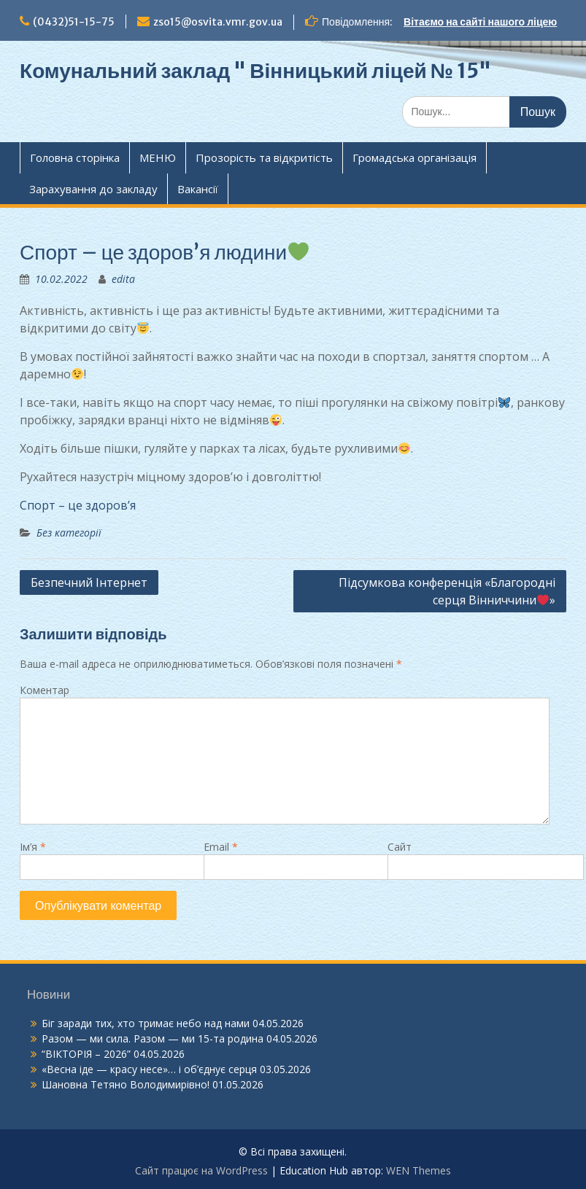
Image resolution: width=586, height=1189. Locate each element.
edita (123, 279)
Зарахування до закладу (93, 189)
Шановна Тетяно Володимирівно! (125, 1084)
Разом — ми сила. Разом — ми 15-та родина (152, 1038)
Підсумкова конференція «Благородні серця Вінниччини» (447, 591)
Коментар (44, 690)
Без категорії (68, 532)
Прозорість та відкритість (264, 157)
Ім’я (33, 847)
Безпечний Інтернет (89, 582)
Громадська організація (414, 157)
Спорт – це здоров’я (78, 505)
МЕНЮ (157, 157)
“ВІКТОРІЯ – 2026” (86, 1054)
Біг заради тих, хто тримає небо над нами (146, 1023)
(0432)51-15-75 (74, 21)
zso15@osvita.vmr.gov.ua (217, 21)
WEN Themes (418, 1170)
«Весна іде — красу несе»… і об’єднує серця (149, 1069)
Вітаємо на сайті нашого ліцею (480, 21)
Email (221, 847)
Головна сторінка (75, 157)
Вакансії (197, 189)
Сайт (400, 847)
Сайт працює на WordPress (201, 1170)
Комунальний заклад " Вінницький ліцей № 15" (255, 71)
